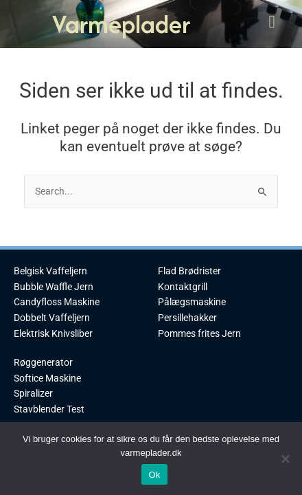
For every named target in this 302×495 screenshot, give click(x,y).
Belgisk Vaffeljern (50, 270)
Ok (154, 475)
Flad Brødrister (189, 270)
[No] (285, 458)
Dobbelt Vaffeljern (52, 317)
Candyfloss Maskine (57, 301)
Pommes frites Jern (199, 333)
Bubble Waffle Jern (53, 286)
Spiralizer (33, 393)
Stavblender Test (49, 409)
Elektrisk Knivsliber (53, 333)
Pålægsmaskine (192, 301)
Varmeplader (121, 24)
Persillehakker (187, 317)
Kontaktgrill (182, 286)
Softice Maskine (47, 378)
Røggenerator (43, 362)
